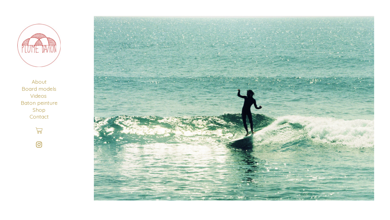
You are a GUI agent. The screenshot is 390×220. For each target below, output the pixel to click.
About (39, 81)
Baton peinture (39, 102)
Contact (39, 116)
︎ (39, 130)
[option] (234, 108)
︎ (39, 144)
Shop (39, 109)
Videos (38, 95)
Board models (39, 88)
